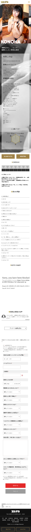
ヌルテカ (12, 524)
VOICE (21, 520)
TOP (3, 518)
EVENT (18, 520)
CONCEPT (21, 518)
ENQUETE (13, 520)
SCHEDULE (10, 518)
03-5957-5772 (8, 156)
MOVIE (8, 520)
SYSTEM (26, 518)
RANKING (4, 520)
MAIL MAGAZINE (15, 521)
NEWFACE (16, 518)
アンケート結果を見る (15, 328)
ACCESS (26, 520)
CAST (3, 506)
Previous (2, 24)
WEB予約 (23, 156)
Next (29, 24)
